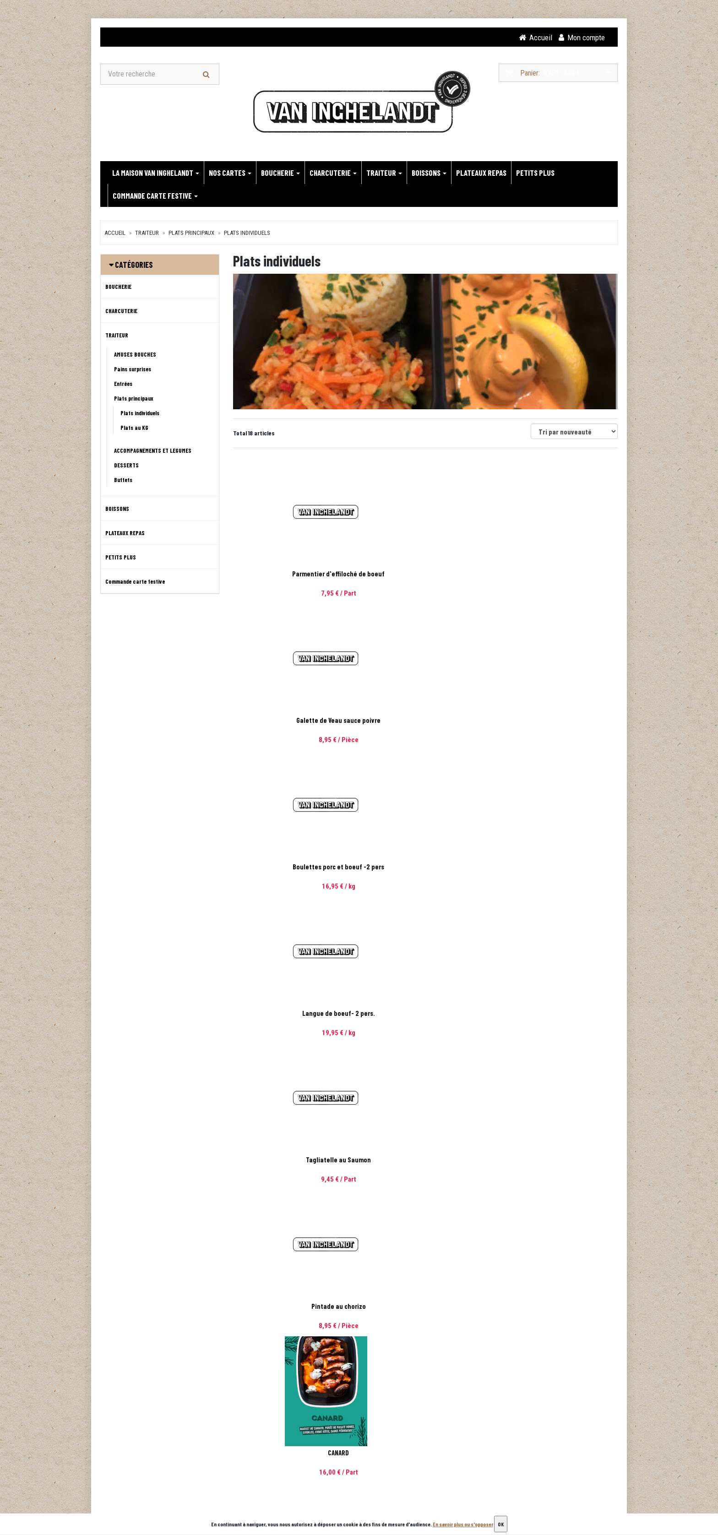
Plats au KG (134, 428)
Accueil (114, 233)
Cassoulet (558, 867)
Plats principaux (191, 233)
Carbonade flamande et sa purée (425, 1014)
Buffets (123, 480)
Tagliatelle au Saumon (425, 721)
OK (501, 1524)
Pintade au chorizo (558, 721)
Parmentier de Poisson (292, 1160)
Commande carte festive (155, 196)
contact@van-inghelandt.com (162, 1485)
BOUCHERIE (280, 173)
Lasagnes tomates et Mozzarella (558, 1014)
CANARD (292, 867)
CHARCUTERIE (333, 173)
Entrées (123, 384)
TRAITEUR (384, 173)
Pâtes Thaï (292, 1307)
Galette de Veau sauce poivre (425, 574)
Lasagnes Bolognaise (558, 1160)
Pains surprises (132, 370)
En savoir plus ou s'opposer (463, 1524)
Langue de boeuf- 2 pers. (292, 721)
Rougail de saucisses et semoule (425, 1307)
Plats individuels (247, 233)
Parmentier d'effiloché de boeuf (292, 574)
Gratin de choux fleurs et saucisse (425, 1160)
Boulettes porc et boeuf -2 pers (558, 574)
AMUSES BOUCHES (135, 355)
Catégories (134, 265)
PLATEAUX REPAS (481, 173)
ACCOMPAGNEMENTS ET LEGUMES (152, 451)
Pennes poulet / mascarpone (292, 1014)
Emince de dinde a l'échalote (558, 1307)
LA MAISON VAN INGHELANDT (155, 173)
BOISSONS (429, 173)
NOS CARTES (230, 173)
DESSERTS (126, 466)
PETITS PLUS (535, 173)
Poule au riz (425, 867)
